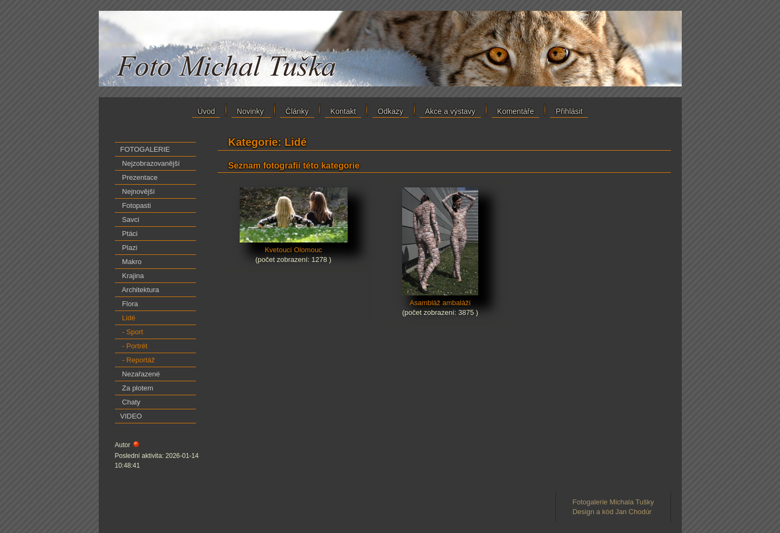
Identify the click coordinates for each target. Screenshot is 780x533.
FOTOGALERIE (145, 149)
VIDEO (131, 416)
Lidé (127, 318)
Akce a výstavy (450, 111)
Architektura (139, 290)
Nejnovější (137, 191)
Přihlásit (568, 111)
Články (297, 111)
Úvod (206, 111)
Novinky (251, 111)
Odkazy (390, 111)
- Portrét (134, 346)
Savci (129, 219)
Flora (129, 304)
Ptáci (129, 234)
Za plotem (136, 388)
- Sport (132, 332)
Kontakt (343, 111)
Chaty (130, 402)
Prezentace (139, 177)
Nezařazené (140, 374)
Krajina (132, 276)
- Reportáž (137, 360)
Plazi (129, 248)
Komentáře (515, 111)
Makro (131, 262)
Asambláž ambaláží (440, 299)
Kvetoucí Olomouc (294, 246)
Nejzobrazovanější (150, 163)
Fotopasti (135, 205)
